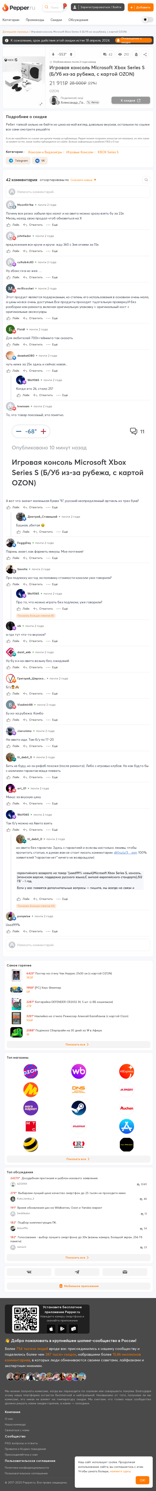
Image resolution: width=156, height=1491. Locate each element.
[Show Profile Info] (10, 204)
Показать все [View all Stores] (78, 1159)
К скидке (131, 100)
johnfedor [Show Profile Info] (24, 236)
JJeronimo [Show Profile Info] (24, 731)
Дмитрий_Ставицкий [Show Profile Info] (42, 516)
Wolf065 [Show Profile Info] (33, 380)
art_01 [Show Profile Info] (21, 788)
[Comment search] (146, 179)
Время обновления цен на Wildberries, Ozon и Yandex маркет (56, 1207)
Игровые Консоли (79, 152)
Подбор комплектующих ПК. (33, 1222)
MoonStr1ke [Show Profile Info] (25, 205)
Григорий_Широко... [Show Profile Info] (31, 678)
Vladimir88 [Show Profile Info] (25, 705)
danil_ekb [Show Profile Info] (24, 652)
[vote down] (53, 54)
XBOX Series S (108, 152)
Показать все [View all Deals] (78, 1044)
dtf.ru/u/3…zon (125, 852)
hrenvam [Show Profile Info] (23, 406)
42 (107, 54)
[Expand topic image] (40, 103)
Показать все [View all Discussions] (78, 1257)
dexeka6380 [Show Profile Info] (25, 355)
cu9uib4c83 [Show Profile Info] (25, 262)
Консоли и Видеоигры (45, 152)
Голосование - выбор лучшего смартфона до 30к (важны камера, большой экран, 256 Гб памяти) (76, 1239)
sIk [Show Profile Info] (19, 626)
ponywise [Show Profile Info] (23, 916)
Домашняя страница (15, 31)
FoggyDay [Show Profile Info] (24, 543)
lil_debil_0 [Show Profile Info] (24, 757)
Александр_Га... (73, 102)
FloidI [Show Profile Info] (21, 329)
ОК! (142, 1480)
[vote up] (71, 54)
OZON (54, 91)
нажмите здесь (120, 1471)
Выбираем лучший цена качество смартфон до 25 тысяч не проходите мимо (68, 1193)
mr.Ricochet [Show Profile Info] (25, 288)
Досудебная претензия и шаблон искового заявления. (54, 1178)
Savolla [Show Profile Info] (22, 569)
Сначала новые (83, 180)
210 (123, 54)
